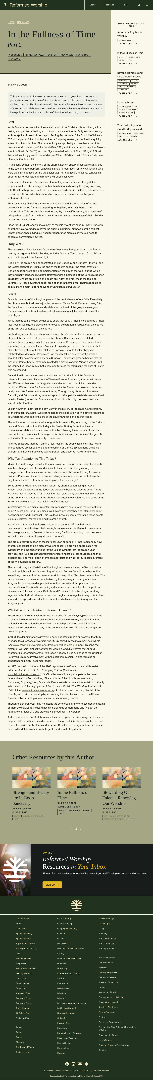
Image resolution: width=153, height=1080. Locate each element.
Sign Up (52, 885)
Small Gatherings (106, 918)
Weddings (103, 933)
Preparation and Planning (69, 1033)
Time (130, 60)
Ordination (62, 1018)
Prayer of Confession (108, 982)
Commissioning (64, 923)
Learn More (127, 43)
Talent (120, 819)
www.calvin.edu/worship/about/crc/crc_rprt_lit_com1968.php (48, 644)
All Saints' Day (22, 1013)
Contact (110, 5)
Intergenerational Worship (69, 973)
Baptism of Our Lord (25, 943)
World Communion (107, 943)
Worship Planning (126, 112)
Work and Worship (107, 938)
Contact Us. (98, 1076)
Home (11, 21)
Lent (120, 86)
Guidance (134, 83)
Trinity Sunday (22, 1008)
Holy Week (66, 55)
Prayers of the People (109, 1035)
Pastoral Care (63, 1023)
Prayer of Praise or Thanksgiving (114, 1045)
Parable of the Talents (119, 816)
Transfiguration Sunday (27, 948)
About (93, 5)
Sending (102, 1050)
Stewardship (109, 819)
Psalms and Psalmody (67, 1038)
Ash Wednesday (23, 958)
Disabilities (62, 943)
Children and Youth (25, 1047)
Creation (61, 933)
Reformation (63, 1048)
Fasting (60, 953)
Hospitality (62, 968)
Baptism (102, 1017)
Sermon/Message (107, 1012)
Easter (52, 55)
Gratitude (61, 963)
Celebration (124, 80)
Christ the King (23, 1018)
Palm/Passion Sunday (26, 968)
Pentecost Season (24, 1003)
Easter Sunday (22, 983)
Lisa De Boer (19, 85)
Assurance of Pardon (108, 992)
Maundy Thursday (24, 973)
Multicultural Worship (67, 1008)
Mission (60, 998)
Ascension (15, 55)
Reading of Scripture (108, 1007)
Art (105, 816)
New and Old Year (65, 1013)
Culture (60, 938)
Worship (129, 819)
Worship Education (107, 948)
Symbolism (123, 89)
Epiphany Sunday (24, 933)
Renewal (14, 59)
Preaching (62, 1028)
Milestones (62, 993)
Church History (64, 918)
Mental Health (63, 988)
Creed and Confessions (109, 1022)
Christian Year (34, 55)
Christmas (20, 928)
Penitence (132, 109)
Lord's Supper (131, 136)
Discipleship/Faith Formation (70, 948)
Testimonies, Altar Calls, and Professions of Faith (117, 1028)
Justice (60, 978)
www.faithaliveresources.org (24, 674)
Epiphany (122, 60)
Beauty (17, 816)
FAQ (126, 5)
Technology (104, 923)
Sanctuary (27, 816)
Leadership (62, 983)
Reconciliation (63, 1043)
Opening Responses (108, 972)
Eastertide (123, 83)
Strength (39, 816)
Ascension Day (23, 993)
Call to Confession (107, 977)
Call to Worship (106, 962)
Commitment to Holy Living (111, 997)
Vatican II (17, 819)
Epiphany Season (24, 938)
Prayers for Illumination (109, 1002)
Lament (102, 987)
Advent (122, 57)
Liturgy (122, 109)
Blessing (20, 1042)
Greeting (103, 967)
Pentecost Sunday (24, 998)
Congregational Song (67, 928)
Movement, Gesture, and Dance (71, 1003)
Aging (18, 1032)
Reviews (61, 1053)
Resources (23, 21)
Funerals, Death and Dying (69, 958)
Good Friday (139, 133)
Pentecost (83, 55)
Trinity (101, 928)
